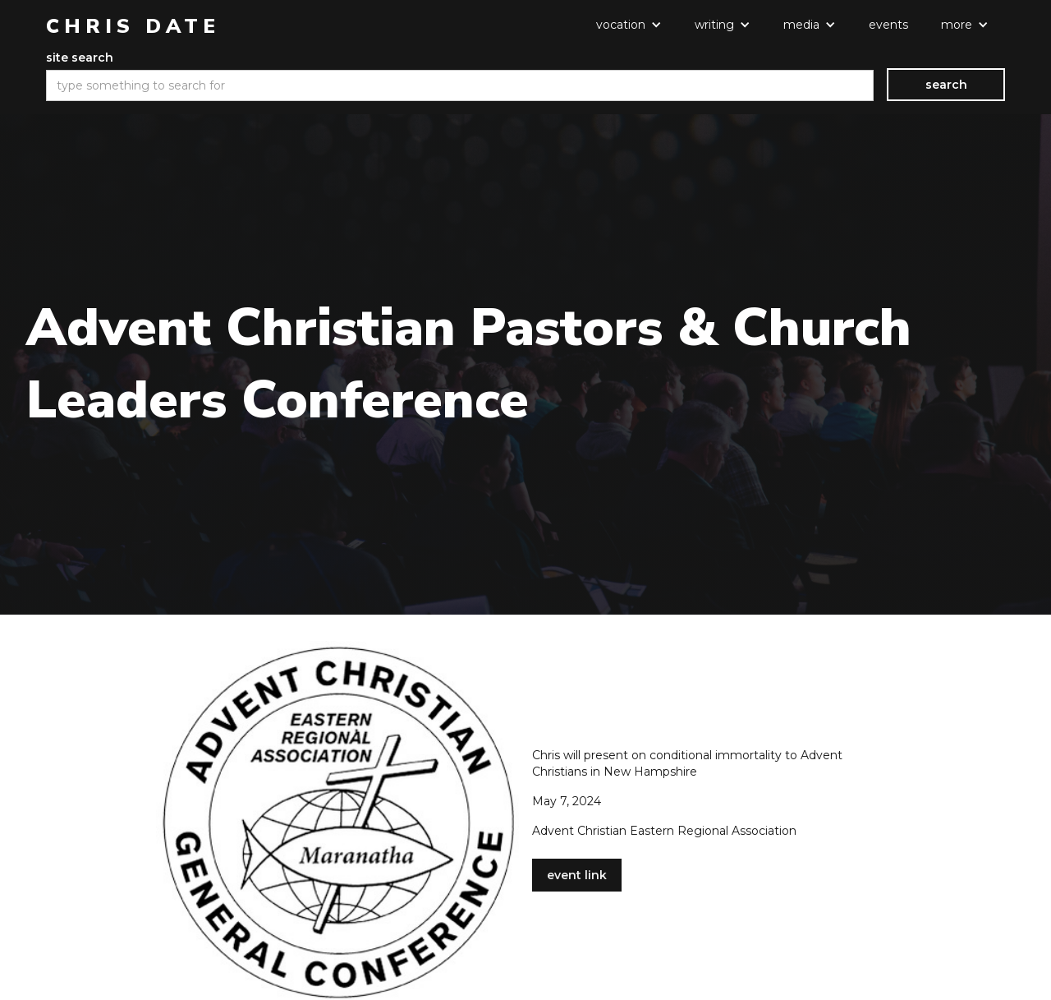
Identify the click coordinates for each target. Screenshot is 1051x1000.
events (888, 24)
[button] (629, 24)
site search (79, 57)
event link (577, 875)
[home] (133, 26)
